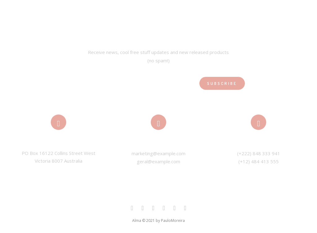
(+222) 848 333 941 (258, 153)
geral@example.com (158, 161)
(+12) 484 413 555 (258, 161)
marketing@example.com (158, 153)
